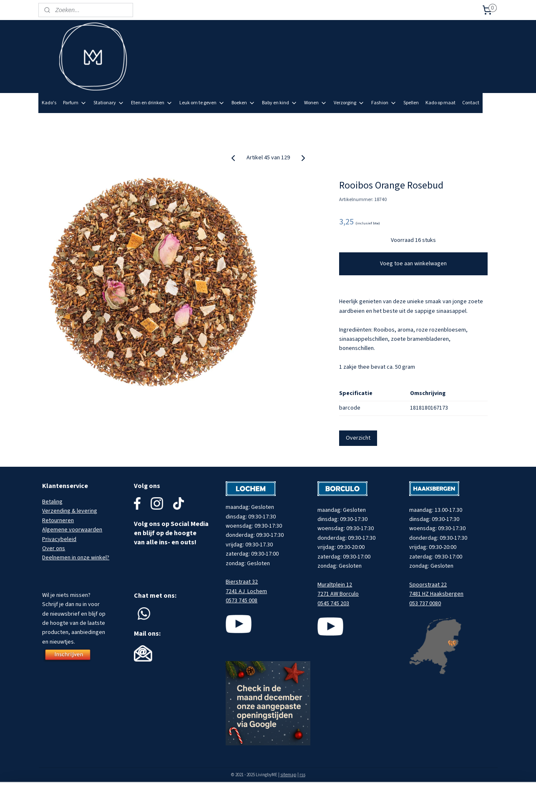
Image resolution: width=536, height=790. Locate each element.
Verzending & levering (69, 511)
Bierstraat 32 (242, 582)
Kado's (49, 102)
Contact (470, 102)
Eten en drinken (152, 102)
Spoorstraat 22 (428, 585)
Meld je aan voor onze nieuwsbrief (455, 122)
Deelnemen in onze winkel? (75, 558)
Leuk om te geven (202, 102)
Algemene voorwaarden (72, 530)
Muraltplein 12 (334, 585)
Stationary (108, 102)
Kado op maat (440, 102)
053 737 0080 (425, 603)
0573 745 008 (241, 600)
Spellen (411, 102)
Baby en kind (279, 102)
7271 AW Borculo (338, 594)
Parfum (75, 102)
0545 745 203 (333, 603)
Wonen (315, 102)
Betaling (52, 502)
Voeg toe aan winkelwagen (413, 263)
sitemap (288, 775)
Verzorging (349, 102)
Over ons (53, 548)
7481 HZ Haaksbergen (436, 594)
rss (302, 775)
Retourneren (58, 520)
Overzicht (358, 438)
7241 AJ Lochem (246, 591)
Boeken (243, 102)
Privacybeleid (59, 539)
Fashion (384, 102)
